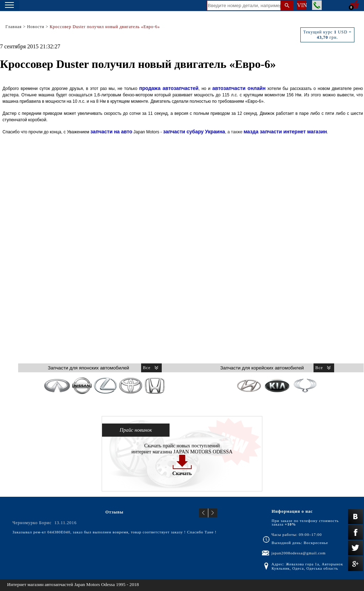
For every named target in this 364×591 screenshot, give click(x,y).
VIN (301, 5)
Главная (13, 26)
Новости (35, 26)
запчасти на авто (111, 131)
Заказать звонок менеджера (317, 5)
